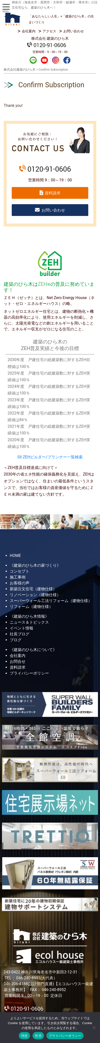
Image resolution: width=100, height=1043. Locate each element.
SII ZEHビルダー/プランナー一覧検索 (50, 457)
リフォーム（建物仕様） (31, 606)
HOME (15, 555)
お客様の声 (19, 583)
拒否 (38, 1036)
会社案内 (28, 31)
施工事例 (17, 577)
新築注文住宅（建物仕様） (33, 589)
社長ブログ (19, 634)
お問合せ (17, 661)
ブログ (16, 640)
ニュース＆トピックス (29, 622)
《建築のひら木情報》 (29, 616)
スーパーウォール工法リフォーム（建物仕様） (51, 600)
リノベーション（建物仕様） (35, 594)
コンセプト (19, 571)
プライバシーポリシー (29, 673)
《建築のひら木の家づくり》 (35, 565)
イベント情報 (21, 628)
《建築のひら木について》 (33, 649)
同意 (24, 1036)
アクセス (49, 31)
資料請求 (52, 193)
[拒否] (93, 1027)
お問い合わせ (73, 31)
